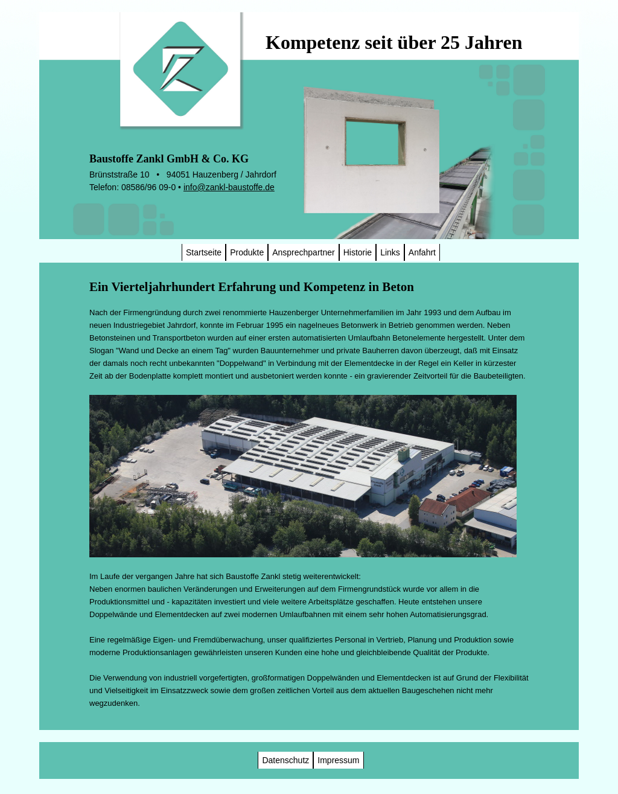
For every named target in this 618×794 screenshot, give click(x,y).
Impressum (338, 760)
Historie (357, 252)
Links (390, 252)
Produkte (247, 252)
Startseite (203, 252)
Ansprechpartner (303, 252)
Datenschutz (285, 760)
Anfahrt (422, 252)
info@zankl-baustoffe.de (229, 187)
